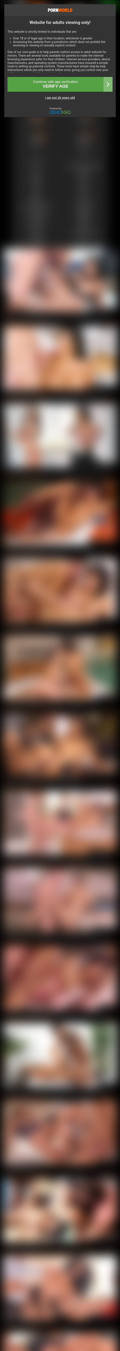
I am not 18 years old (60, 97)
